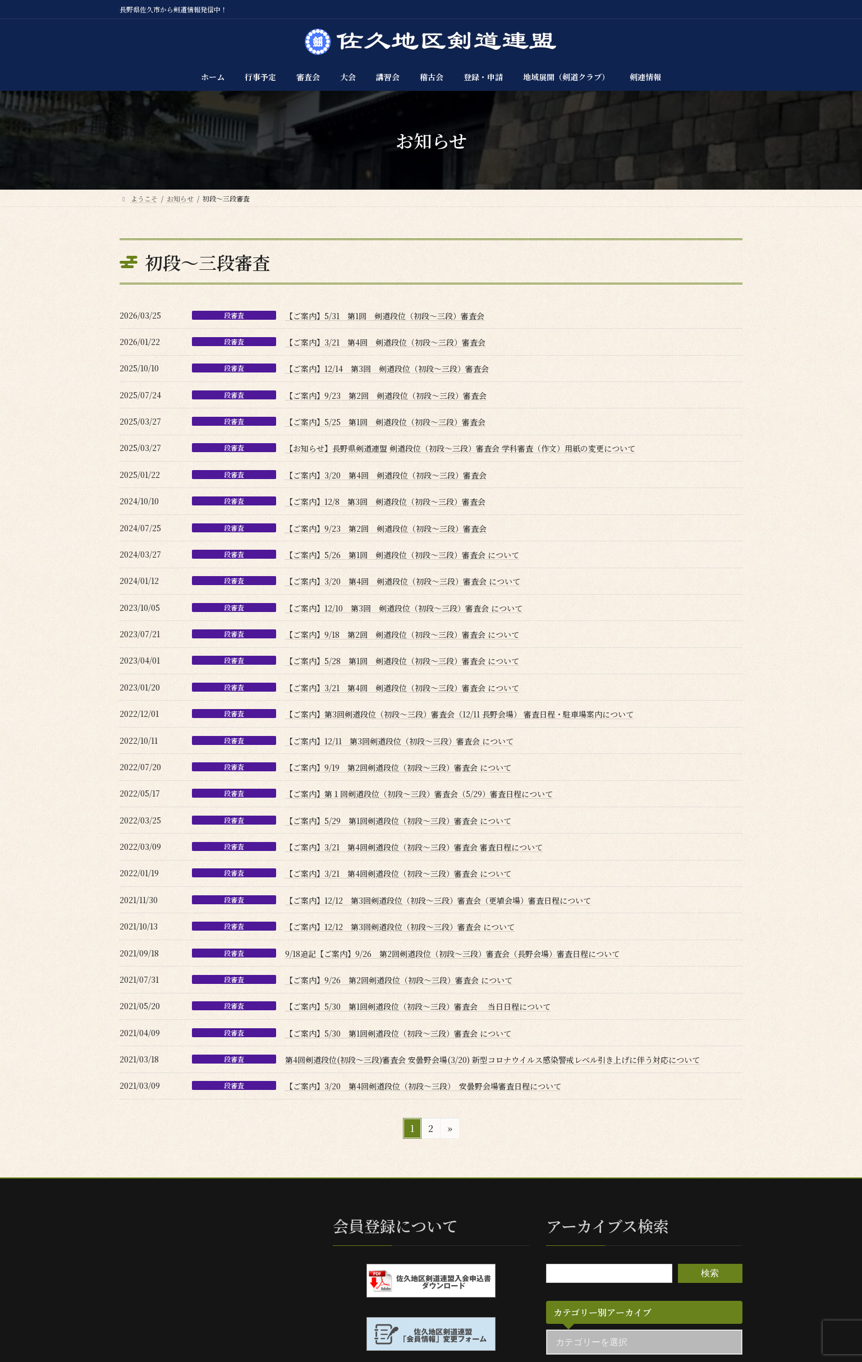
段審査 (234, 315)
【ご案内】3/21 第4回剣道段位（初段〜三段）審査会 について (398, 873)
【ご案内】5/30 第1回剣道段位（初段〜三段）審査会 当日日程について (418, 1006)
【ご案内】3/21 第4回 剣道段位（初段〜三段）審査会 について (402, 687)
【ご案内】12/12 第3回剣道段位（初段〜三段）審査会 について (400, 926)
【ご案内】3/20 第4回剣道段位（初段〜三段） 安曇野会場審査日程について (423, 1086)
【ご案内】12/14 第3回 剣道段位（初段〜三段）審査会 (387, 368)
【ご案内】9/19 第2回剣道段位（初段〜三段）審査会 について (398, 767)
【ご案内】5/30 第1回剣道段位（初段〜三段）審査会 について (398, 1033)
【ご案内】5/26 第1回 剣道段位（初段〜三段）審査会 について (402, 554)
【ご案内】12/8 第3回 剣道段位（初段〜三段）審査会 (385, 501)
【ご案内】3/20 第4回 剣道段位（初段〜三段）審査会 (386, 475)
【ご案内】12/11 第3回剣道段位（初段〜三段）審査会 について (399, 741)
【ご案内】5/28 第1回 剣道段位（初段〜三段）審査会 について (402, 660)
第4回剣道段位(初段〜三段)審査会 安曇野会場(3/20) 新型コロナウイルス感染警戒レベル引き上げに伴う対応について (492, 1059)
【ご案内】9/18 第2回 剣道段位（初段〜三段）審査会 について (402, 634)
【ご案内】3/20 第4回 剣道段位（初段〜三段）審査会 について (402, 581)
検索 (710, 1273)
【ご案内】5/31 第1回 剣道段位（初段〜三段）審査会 (384, 315)
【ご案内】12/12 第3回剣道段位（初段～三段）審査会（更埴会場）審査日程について (438, 900)
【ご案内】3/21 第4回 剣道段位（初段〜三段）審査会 (385, 342)
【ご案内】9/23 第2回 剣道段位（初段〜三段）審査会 (386, 395)
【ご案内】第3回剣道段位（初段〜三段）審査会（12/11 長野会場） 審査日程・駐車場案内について (459, 714)
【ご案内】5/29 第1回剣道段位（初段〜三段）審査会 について (398, 820)
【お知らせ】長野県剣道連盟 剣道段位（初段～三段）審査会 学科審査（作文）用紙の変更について (460, 448)
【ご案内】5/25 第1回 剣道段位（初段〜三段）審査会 (385, 421)
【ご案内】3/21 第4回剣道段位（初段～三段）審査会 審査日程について (414, 847)
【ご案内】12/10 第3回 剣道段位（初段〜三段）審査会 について (403, 608)
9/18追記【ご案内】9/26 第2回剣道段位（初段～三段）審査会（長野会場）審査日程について (452, 953)
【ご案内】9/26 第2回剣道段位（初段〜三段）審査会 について (398, 980)
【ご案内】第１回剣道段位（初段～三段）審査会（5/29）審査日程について (419, 793)
